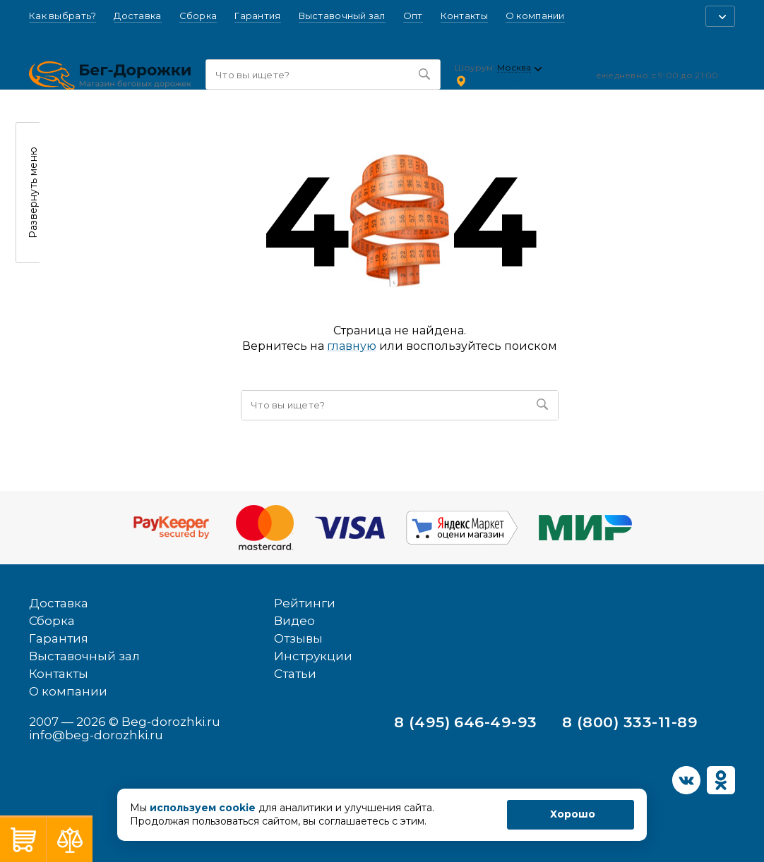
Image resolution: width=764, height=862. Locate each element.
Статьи (295, 674)
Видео (294, 621)
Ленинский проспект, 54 (527, 80)
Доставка (137, 16)
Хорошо (572, 814)
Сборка (198, 16)
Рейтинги (304, 603)
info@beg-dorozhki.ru (96, 735)
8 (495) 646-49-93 (465, 722)
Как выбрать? (62, 16)
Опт (413, 16)
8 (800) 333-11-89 (630, 722)
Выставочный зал (342, 16)
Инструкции (313, 656)
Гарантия (257, 16)
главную (351, 346)
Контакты (464, 16)
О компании (535, 16)
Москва (514, 68)
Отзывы (298, 638)
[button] (720, 16)
